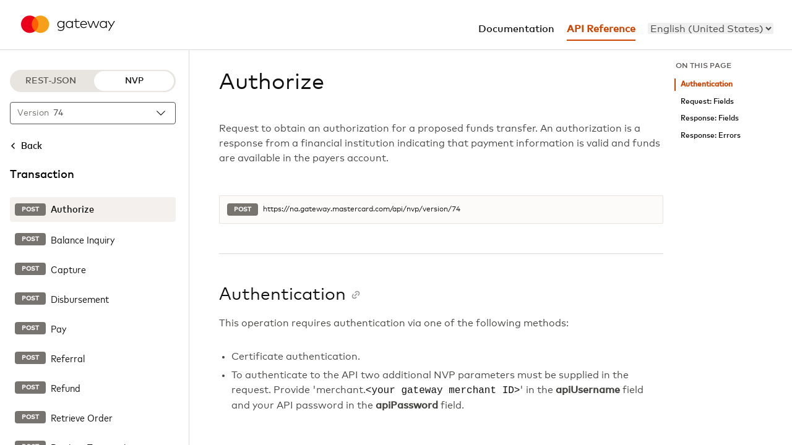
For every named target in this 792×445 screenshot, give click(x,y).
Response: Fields (710, 118)
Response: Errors (711, 136)
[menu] (710, 28)
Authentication (707, 84)
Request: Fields (707, 102)
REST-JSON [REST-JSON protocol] (50, 81)
